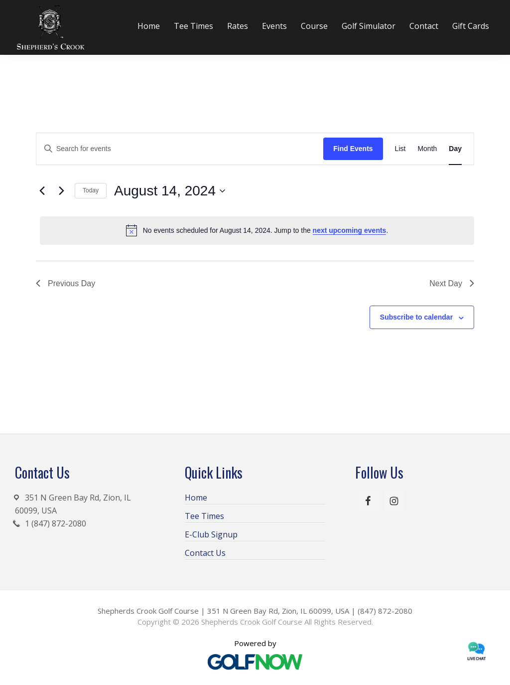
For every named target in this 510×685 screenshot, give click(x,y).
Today (91, 190)
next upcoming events (349, 230)
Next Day (451, 283)
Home (196, 497)
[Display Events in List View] (400, 149)
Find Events (353, 149)
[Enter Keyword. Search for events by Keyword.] (179, 149)
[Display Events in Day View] (455, 149)
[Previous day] (42, 191)
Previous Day (65, 283)
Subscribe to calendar (416, 317)
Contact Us (205, 552)
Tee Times (204, 516)
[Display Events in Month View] (427, 149)
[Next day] (61, 191)
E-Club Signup (211, 534)
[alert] (257, 230)
